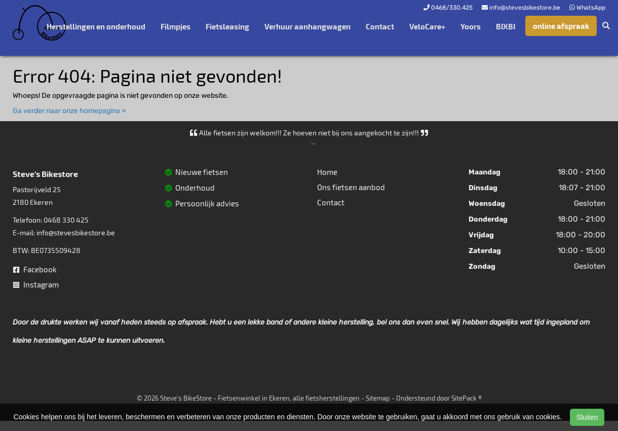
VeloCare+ (427, 26)
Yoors (470, 26)
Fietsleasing (227, 26)
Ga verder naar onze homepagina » (69, 110)
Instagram (36, 284)
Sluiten (587, 417)
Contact (380, 26)
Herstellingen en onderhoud (96, 26)
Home (327, 171)
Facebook (35, 269)
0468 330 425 (66, 220)
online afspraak (561, 25)
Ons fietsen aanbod (351, 187)
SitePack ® (466, 398)
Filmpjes (175, 26)
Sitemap (378, 398)
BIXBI (505, 26)
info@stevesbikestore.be (75, 232)
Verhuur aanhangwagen (307, 26)
